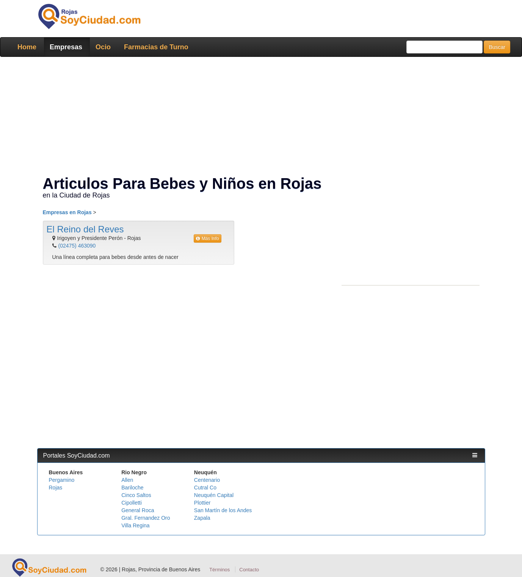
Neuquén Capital (214, 495)
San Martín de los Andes (223, 510)
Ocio (103, 47)
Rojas (56, 487)
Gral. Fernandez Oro (145, 518)
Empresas (66, 47)
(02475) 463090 (77, 246)
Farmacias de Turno (156, 47)
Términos (219, 569)
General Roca (137, 510)
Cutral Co (205, 487)
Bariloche (132, 487)
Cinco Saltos (136, 495)
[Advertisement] (258, 117)
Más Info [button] (207, 238)
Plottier (202, 503)
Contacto (249, 569)
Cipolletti (131, 503)
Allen (127, 480)
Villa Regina (135, 525)
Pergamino (62, 480)
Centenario (207, 480)
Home (26, 47)
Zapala (202, 518)
